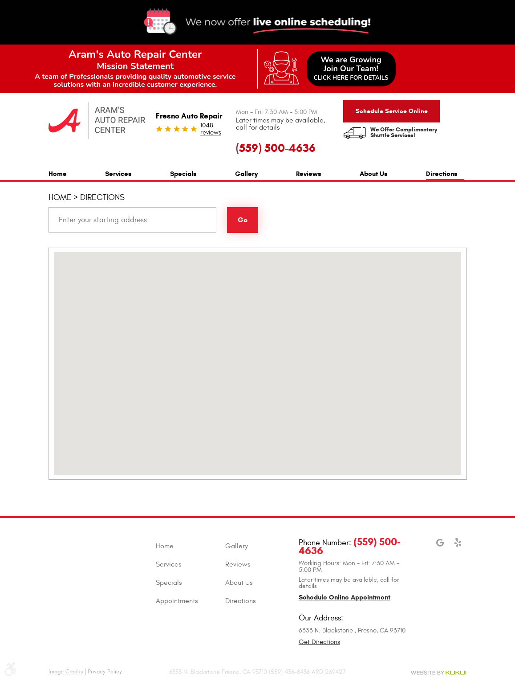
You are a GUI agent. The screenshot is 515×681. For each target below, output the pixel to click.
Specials (183, 174)
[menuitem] (58, 172)
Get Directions (319, 642)
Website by (438, 672)
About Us (374, 174)
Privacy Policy (105, 672)
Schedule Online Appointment (344, 597)
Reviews (308, 174)
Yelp (457, 547)
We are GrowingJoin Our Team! (351, 68)
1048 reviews (210, 129)
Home (58, 174)
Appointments (177, 601)
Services (118, 174)
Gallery (246, 174)
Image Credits (66, 672)
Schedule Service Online (392, 111)
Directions (442, 174)
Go (242, 220)
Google (440, 547)
